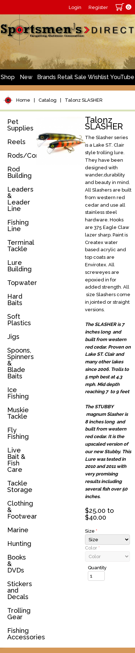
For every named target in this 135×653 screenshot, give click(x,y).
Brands (46, 77)
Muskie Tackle (18, 413)
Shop (8, 77)
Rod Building (19, 172)
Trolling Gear (19, 614)
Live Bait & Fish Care (16, 459)
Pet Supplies (20, 125)
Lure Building (19, 266)
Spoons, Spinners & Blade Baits (20, 363)
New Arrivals (26, 79)
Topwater (20, 282)
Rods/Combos (20, 155)
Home (23, 100)
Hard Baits (14, 300)
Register (98, 7)
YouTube (122, 77)
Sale (80, 77)
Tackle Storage (19, 486)
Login (75, 7)
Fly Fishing (18, 433)
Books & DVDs (16, 563)
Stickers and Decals (19, 590)
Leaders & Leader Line (20, 198)
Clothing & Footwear (20, 510)
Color (92, 548)
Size (91, 531)
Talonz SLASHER (84, 100)
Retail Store (65, 79)
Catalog (48, 100)
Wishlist (98, 77)
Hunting (19, 543)
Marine (17, 530)
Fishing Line (18, 226)
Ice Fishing (18, 393)
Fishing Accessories (20, 634)
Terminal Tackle (20, 246)
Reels (16, 142)
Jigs (13, 336)
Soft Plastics (19, 320)
